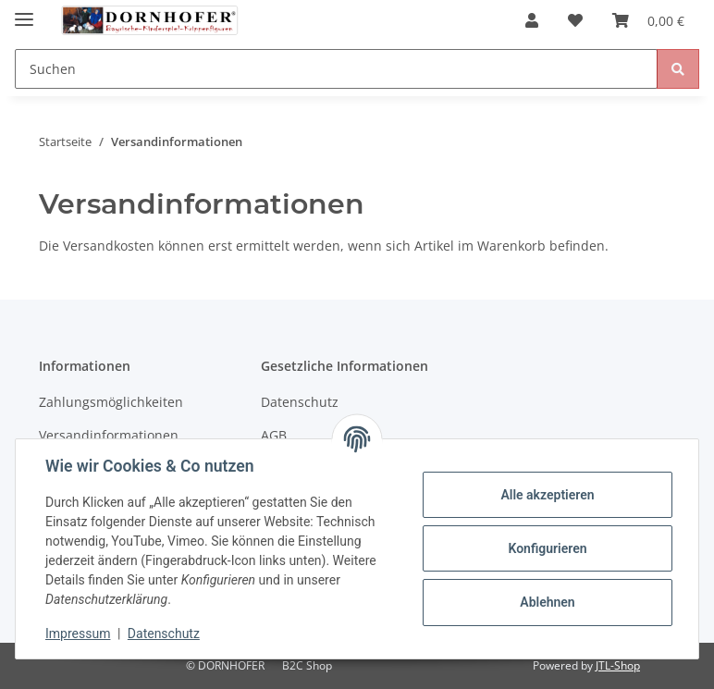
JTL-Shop (618, 665)
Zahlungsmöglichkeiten (111, 402)
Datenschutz (300, 402)
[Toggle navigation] (24, 11)
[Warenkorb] (648, 20)
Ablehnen (547, 602)
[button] (532, 20)
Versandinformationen (108, 435)
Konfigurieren (547, 548)
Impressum (77, 633)
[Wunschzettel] (575, 20)
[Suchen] (336, 69)
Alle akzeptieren (547, 494)
